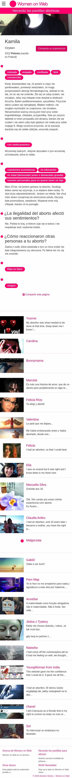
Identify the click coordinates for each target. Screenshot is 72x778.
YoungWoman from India (43, 667)
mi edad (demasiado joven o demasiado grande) (35, 175)
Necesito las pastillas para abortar (53, 752)
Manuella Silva (36, 484)
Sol (28, 726)
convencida (14, 77)
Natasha (32, 647)
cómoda (12, 72)
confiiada (42, 72)
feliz (55, 72)
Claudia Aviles (35, 517)
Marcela (31, 380)
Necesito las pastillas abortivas (36, 11)
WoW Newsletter (48, 765)
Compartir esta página (36, 294)
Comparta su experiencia (51, 48)
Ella (28, 465)
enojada (26, 72)
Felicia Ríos (34, 399)
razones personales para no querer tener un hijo (35, 180)
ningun (11, 285)
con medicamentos (18, 144)
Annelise (32, 599)
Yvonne (31, 318)
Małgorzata (33, 540)
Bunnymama (34, 360)
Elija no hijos (14, 269)
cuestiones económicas (21, 169)
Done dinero (9, 765)
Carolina (31, 341)
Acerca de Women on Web (17, 750)
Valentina (32, 419)
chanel (30, 706)
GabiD (30, 560)
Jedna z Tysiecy (37, 621)
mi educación (48, 169)
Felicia (30, 445)
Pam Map (32, 579)
